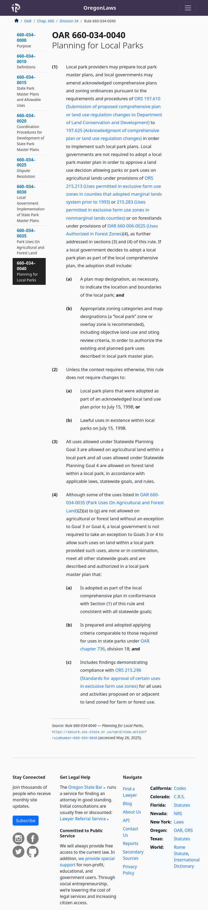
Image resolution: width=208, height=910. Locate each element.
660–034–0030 (30, 203)
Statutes (182, 805)
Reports (130, 843)
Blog (127, 803)
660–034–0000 (26, 40)
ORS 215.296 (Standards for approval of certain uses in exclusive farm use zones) (120, 678)
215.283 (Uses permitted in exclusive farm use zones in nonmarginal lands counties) (107, 210)
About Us (132, 812)
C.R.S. (179, 797)
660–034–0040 (27, 271)
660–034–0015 (29, 91)
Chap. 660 (45, 20)
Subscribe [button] (25, 820)
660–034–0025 (26, 168)
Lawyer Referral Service (83, 819)
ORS (189, 830)
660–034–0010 (26, 61)
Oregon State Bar (85, 787)
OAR (28, 20)
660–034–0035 (30, 241)
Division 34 (69, 20)
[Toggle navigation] (188, 8)
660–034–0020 (30, 132)
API (126, 820)
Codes (180, 788)
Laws (179, 822)
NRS (178, 813)
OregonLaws (100, 7)
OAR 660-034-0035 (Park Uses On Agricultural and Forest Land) (115, 502)
